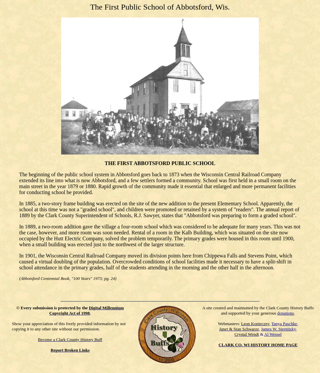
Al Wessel (273, 334)
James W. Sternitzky (278, 328)
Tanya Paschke (284, 323)
